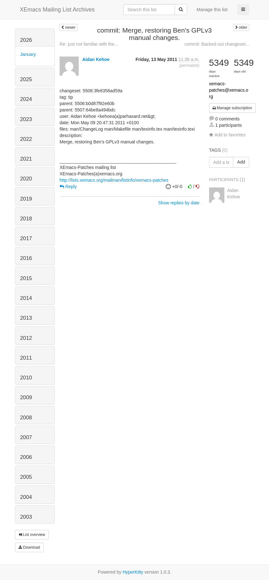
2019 (26, 199)
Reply (68, 186)
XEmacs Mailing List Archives (57, 9)
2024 (26, 99)
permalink (189, 65)
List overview (31, 534)
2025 (26, 79)
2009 (26, 397)
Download (29, 547)
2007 (26, 437)
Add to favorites (227, 134)
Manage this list (212, 9)
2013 (26, 318)
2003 (26, 517)
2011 (26, 358)
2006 (26, 457)
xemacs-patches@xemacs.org (228, 90)
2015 (26, 278)
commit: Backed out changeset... (217, 44)
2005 (26, 477)
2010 (26, 378)
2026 (26, 40)
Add (241, 161)
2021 (26, 159)
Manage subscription (232, 108)
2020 (26, 179)
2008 (26, 418)
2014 (26, 298)
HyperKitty (133, 572)
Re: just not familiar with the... (89, 44)
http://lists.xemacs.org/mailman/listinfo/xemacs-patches (114, 180)
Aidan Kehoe (96, 59)
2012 (26, 338)
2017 (26, 238)
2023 (26, 119)
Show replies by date (179, 202)
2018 (26, 219)
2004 (26, 497)
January (28, 54)
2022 (26, 139)
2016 (26, 258)
